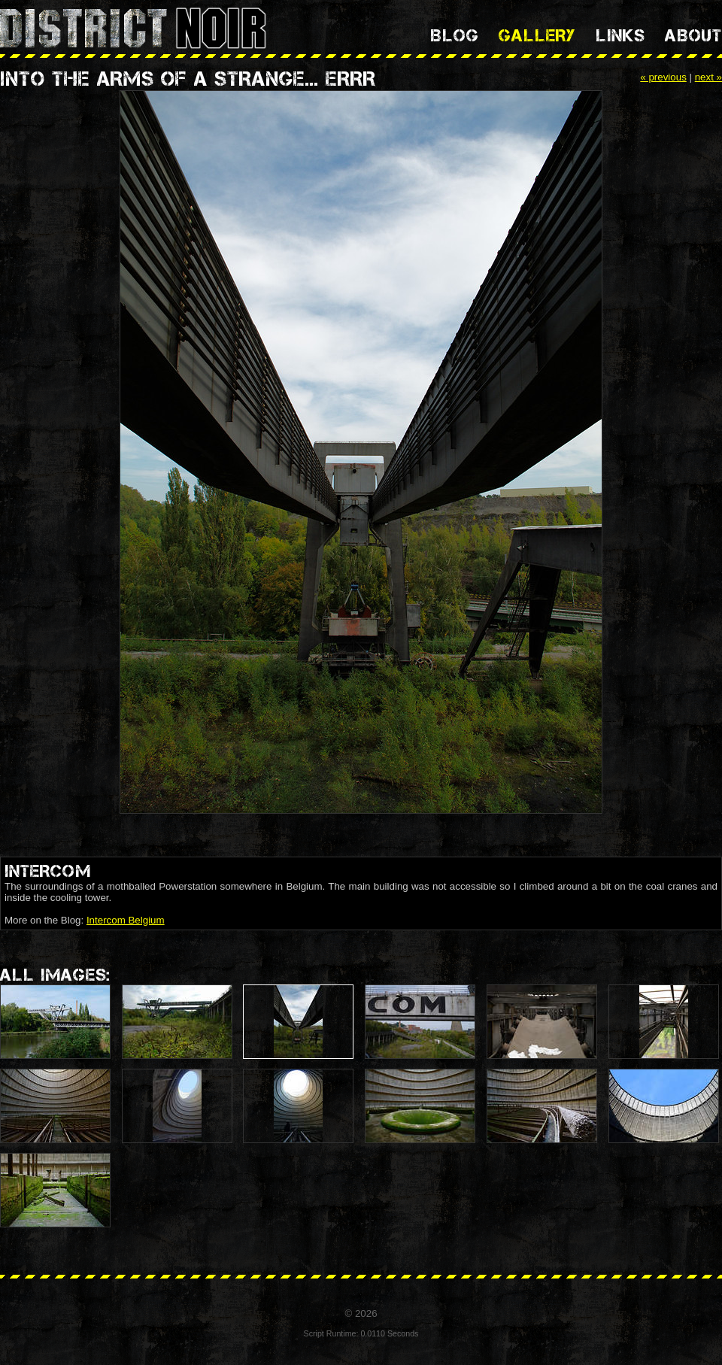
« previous (663, 77)
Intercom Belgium (125, 920)
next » (708, 77)
